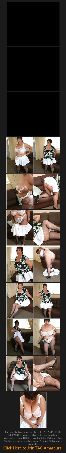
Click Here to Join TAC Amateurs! (33, 447)
